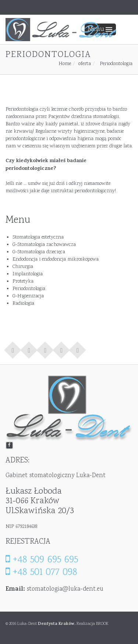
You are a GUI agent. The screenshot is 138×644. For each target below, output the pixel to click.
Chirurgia (23, 267)
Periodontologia (29, 289)
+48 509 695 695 (42, 560)
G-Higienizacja (28, 296)
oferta (84, 64)
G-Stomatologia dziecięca (39, 252)
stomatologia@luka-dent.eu (65, 589)
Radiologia (23, 303)
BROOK (102, 624)
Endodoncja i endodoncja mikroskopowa (56, 259)
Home (65, 64)
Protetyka (23, 281)
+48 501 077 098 (41, 572)
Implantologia (28, 274)
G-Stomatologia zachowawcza (44, 244)
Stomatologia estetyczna (38, 237)
